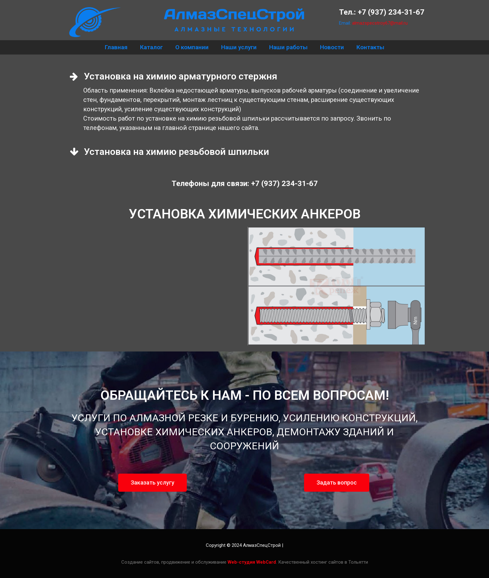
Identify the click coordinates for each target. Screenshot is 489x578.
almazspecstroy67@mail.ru (380, 23)
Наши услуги (239, 47)
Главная (116, 47)
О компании (192, 47)
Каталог (151, 47)
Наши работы (288, 47)
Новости (332, 47)
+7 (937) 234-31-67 (391, 12)
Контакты (370, 47)
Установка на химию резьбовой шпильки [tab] (169, 151)
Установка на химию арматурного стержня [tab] (173, 76)
